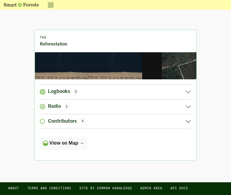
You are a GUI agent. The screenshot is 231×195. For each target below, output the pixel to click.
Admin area (151, 188)
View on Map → (63, 143)
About (13, 188)
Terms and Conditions (49, 188)
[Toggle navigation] (49, 5)
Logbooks (59, 91)
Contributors (63, 121)
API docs (179, 188)
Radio (55, 106)
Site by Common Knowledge (105, 188)
